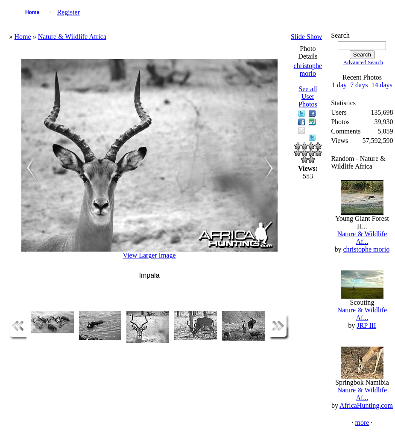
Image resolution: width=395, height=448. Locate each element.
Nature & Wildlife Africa (72, 36)
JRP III (366, 325)
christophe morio (308, 69)
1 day (339, 85)
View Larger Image (149, 255)
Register (68, 12)
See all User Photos (307, 96)
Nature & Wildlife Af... (362, 237)
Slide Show (306, 36)
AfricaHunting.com (366, 405)
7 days (359, 85)
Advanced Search (363, 62)
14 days (381, 85)
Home (32, 12)
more (362, 422)
